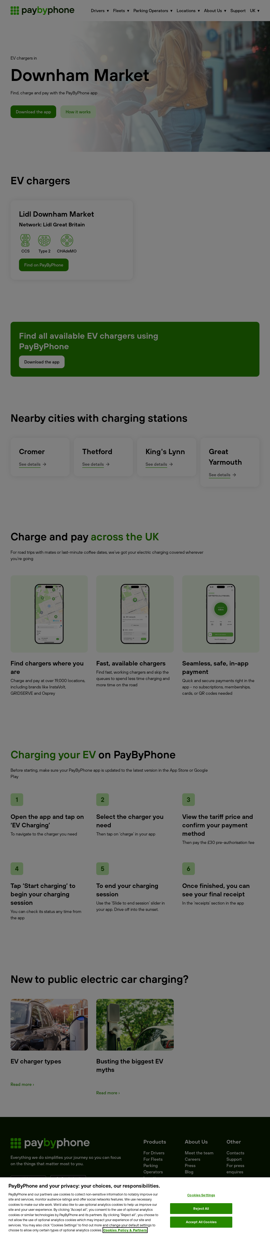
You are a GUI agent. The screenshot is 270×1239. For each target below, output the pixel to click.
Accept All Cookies (201, 1222)
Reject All (201, 1208)
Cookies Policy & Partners (125, 1230)
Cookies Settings (201, 1195)
